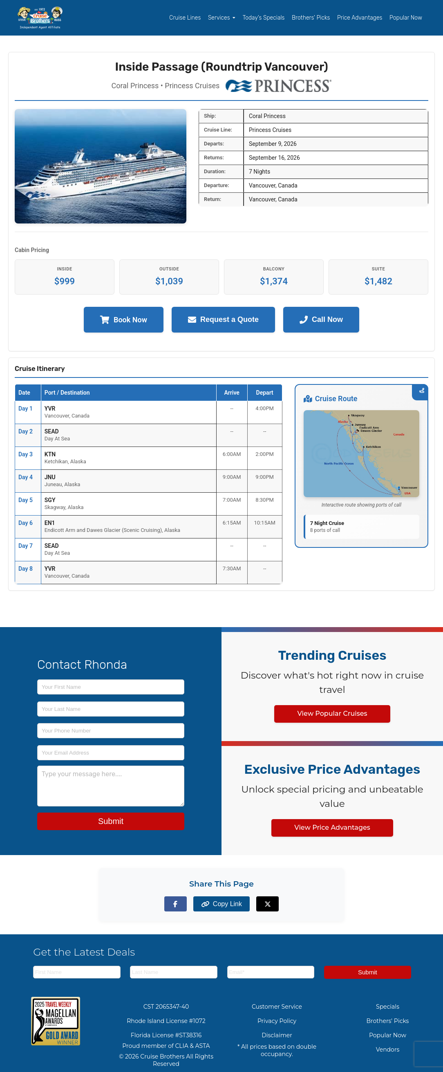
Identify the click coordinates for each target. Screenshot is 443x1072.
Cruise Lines (185, 17)
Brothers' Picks (311, 17)
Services (221, 17)
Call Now (321, 319)
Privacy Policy (276, 1021)
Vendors (388, 1049)
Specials (387, 1006)
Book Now (123, 319)
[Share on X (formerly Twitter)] (267, 903)
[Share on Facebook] (175, 903)
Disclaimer (277, 1035)
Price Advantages (359, 17)
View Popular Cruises (332, 713)
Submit (110, 821)
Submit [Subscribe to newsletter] (367, 972)
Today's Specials (264, 17)
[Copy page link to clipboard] (221, 903)
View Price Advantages (332, 827)
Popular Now (405, 17)
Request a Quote (223, 319)
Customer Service (277, 1006)
